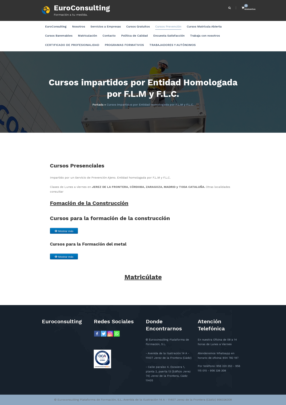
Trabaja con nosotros (205, 35)
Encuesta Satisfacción (169, 35)
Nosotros (78, 26)
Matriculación (87, 35)
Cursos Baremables (58, 35)
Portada (97, 104)
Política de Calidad (134, 35)
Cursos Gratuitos (138, 26)
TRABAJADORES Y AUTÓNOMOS (172, 45)
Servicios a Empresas (105, 26)
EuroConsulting (82, 8)
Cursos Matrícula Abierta (204, 26)
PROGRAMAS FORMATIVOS (124, 45)
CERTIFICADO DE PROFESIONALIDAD (72, 45)
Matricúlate (143, 277)
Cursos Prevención (168, 26)
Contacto (109, 35)
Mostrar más (65, 231)
